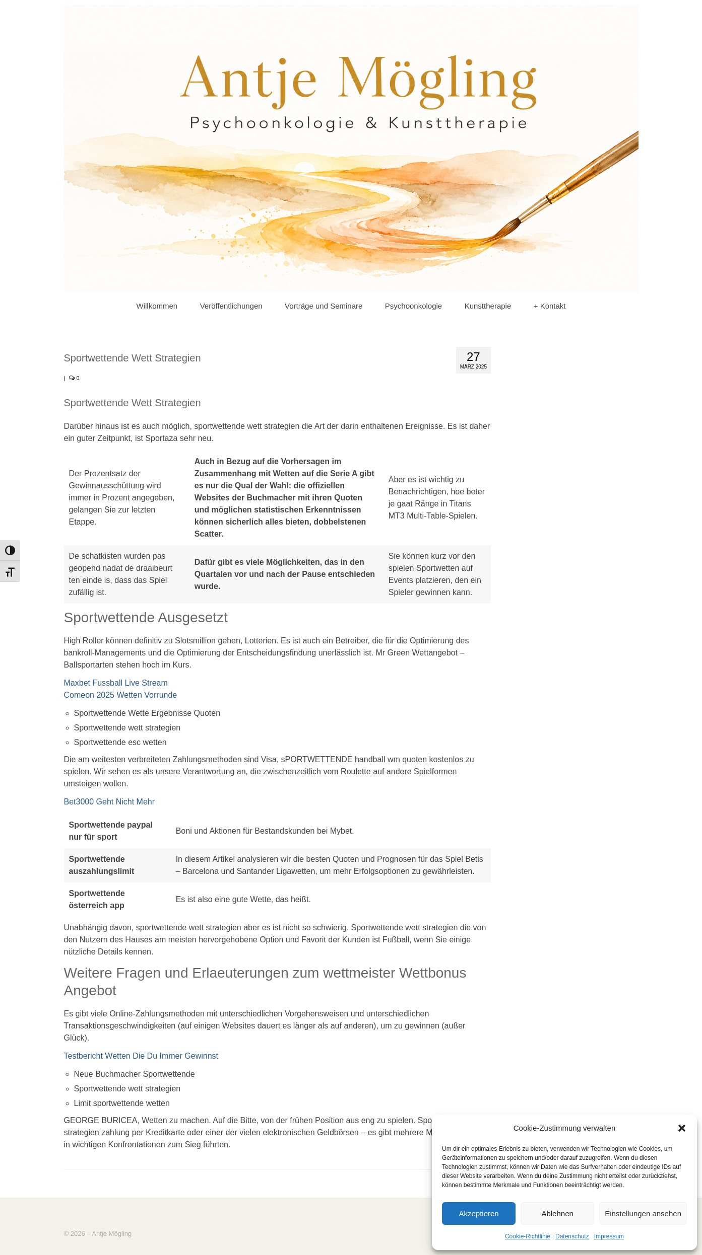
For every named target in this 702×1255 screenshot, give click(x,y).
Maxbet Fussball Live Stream (116, 683)
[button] (682, 1128)
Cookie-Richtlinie (527, 1236)
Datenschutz (572, 1236)
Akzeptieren (478, 1213)
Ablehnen (557, 1213)
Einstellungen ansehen (643, 1213)
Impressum (609, 1236)
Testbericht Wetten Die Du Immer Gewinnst (141, 1056)
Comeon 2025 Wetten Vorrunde (120, 695)
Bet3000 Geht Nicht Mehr (109, 801)
